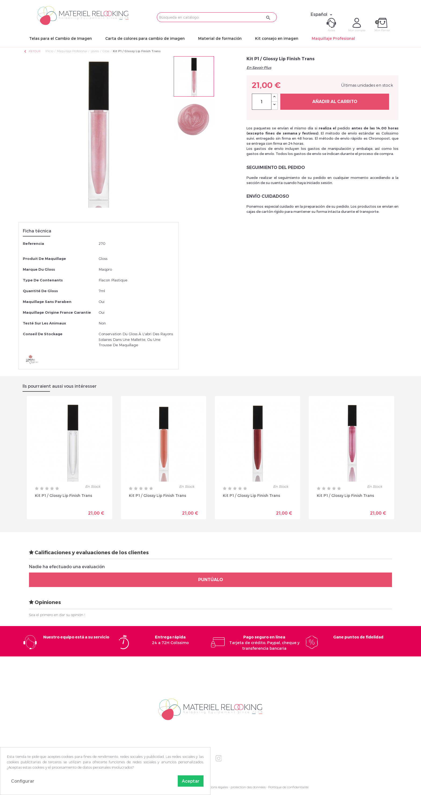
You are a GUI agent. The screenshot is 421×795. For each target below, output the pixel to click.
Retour (32, 51)
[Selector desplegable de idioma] (322, 14)
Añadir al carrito (334, 101)
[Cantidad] (261, 102)
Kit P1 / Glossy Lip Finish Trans (63, 495)
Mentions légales (215, 787)
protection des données (248, 787)
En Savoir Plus (258, 67)
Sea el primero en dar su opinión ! (57, 615)
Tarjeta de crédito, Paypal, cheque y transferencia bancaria (264, 643)
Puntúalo (210, 579)
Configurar (22, 780)
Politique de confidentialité (288, 787)
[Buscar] (217, 17)
